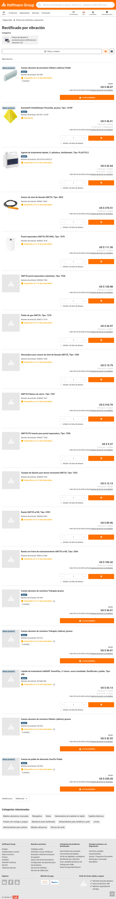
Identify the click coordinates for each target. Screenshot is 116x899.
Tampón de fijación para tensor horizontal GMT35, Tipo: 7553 (49, 473)
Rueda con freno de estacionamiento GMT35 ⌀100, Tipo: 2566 (49, 551)
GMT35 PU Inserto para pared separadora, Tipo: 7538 (45, 433)
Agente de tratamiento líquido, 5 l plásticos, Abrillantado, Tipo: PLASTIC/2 (55, 152)
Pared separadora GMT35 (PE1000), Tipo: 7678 (43, 236)
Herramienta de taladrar (69, 854)
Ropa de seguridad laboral (70, 867)
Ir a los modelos (87, 98)
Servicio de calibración (39, 870)
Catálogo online (37, 849)
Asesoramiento (95, 854)
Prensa (5, 857)
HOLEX (5, 865)
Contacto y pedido (96, 851)
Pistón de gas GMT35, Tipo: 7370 (36, 315)
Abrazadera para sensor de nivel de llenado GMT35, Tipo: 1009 (50, 355)
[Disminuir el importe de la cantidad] (62, 138)
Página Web (7, 20)
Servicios (35, 13)
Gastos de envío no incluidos (101, 90)
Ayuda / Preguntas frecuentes (101, 856)
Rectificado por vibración (69, 859)
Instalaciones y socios (10, 852)
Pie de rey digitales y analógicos (72, 856)
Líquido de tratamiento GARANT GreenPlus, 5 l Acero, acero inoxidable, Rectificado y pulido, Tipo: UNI (65, 673)
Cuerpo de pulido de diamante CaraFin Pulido (41, 759)
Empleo (5, 849)
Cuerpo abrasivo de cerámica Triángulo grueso (42, 591)
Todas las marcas (9, 868)
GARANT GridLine (9, 862)
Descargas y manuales (98, 859)
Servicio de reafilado (39, 868)
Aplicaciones (25, 13)
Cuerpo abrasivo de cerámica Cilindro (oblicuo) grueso (46, 719)
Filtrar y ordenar (52, 51)
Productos (13, 13)
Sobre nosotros (8, 854)
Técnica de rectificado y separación (29, 20)
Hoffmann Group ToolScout (42, 852)
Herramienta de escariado (70, 851)
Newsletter (93, 862)
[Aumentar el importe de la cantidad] (84, 138)
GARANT (5, 860)
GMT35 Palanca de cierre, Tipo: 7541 (38, 394)
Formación (46, 13)
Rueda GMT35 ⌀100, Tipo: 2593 (35, 512)
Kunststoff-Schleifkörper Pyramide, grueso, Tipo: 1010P (46, 108)
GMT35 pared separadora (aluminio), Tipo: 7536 (43, 276)
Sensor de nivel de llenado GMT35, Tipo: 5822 (42, 197)
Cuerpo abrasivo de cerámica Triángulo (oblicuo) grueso (46, 631)
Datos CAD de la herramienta (42, 860)
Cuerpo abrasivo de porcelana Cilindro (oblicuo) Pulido (46, 68)
